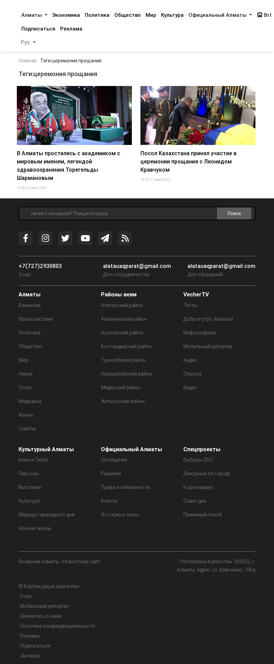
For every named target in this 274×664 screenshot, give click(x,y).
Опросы (192, 374)
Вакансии (30, 305)
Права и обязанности (125, 487)
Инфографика (199, 333)
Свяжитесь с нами (40, 616)
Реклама (71, 28)
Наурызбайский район (126, 374)
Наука (25, 374)
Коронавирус (198, 487)
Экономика (66, 15)
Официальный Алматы (218, 15)
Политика (97, 15)
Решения (111, 473)
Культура (172, 15)
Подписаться (38, 28)
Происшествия (36, 319)
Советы (27, 429)
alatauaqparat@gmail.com (137, 265)
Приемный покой (202, 515)
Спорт (25, 387)
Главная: (28, 61)
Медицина (30, 401)
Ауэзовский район (122, 333)
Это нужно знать (120, 515)
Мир (151, 15)
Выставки (30, 487)
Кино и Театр (33, 460)
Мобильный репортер (207, 346)
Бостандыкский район (126, 346)
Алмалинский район (124, 319)
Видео (190, 387)
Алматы (32, 15)
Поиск (234, 213)
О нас (25, 274)
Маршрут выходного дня (47, 515)
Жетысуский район (123, 401)
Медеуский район (120, 387)
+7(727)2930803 (40, 265)
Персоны (29, 473)
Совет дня (194, 501)
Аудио (190, 360)
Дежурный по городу (206, 473)
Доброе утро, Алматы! (208, 319)
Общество (127, 15)
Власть (109, 501)
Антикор (30, 656)
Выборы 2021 (198, 460)
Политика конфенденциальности (57, 626)
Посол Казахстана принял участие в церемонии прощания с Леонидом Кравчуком (188, 161)
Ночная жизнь (35, 528)
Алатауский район (122, 305)
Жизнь (26, 415)
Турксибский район (123, 360)
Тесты (190, 305)
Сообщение (114, 460)
